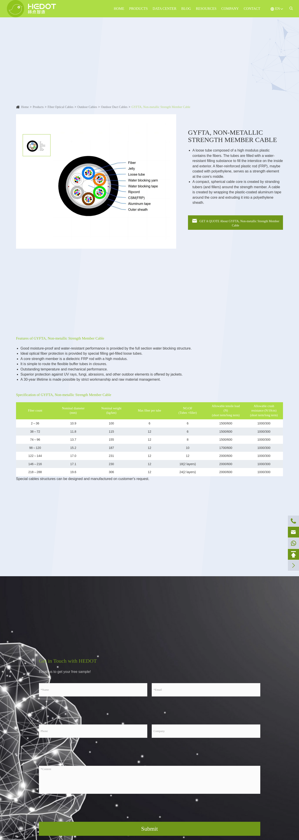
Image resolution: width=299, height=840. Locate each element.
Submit (149, 829)
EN (277, 8)
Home (119, 8)
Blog (186, 8)
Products (138, 8)
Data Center (164, 8)
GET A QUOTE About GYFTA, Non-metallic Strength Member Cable (235, 222)
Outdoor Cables (87, 107)
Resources (206, 8)
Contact (252, 8)
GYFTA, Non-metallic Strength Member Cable (160, 107)
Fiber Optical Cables (60, 107)
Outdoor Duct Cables (114, 107)
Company (230, 8)
